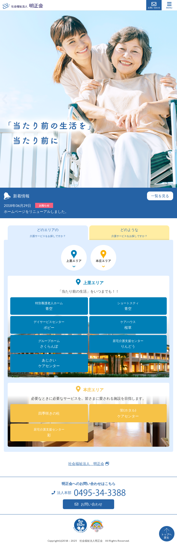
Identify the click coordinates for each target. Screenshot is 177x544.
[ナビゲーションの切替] (169, 5)
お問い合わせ (154, 5)
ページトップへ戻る (166, 533)
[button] (4, 99)
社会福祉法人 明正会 (22, 5)
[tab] (48, 232)
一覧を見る (160, 196)
